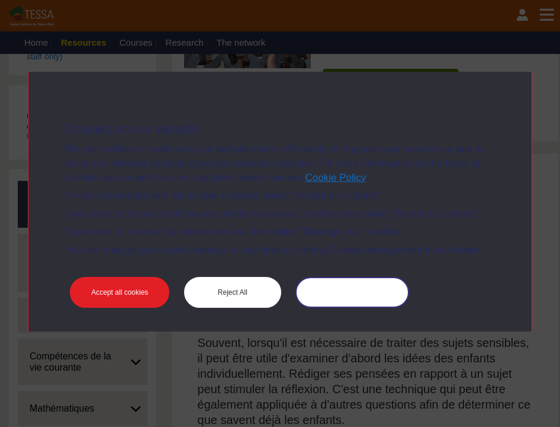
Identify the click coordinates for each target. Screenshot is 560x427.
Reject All (232, 292)
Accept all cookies (119, 292)
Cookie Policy (335, 177)
